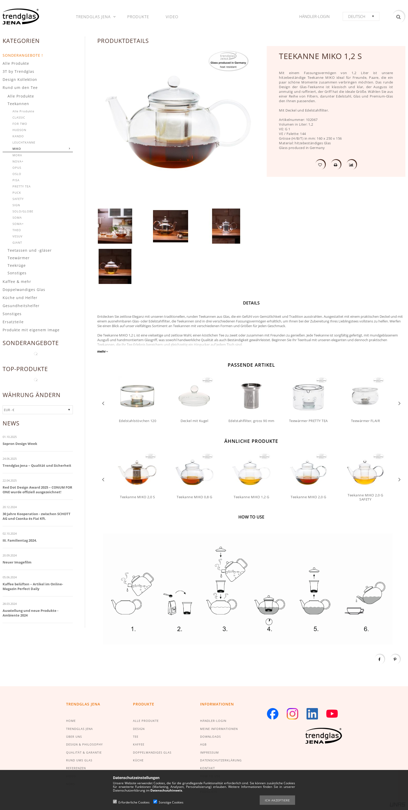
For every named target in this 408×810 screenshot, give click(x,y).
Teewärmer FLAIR (365, 420)
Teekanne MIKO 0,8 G (194, 497)
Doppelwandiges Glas (24, 289)
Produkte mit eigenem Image (31, 329)
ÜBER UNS (74, 736)
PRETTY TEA (21, 186)
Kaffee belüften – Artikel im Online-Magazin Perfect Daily (33, 586)
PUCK (16, 193)
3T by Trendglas (18, 71)
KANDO (18, 136)
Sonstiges (17, 272)
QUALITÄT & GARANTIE (84, 752)
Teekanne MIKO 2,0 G (308, 497)
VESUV (17, 236)
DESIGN (139, 729)
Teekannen (18, 103)
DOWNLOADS (210, 736)
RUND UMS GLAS (79, 760)
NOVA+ (17, 161)
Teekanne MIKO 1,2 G (251, 497)
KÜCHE (138, 760)
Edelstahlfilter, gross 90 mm (251, 420)
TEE (135, 736)
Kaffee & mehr (17, 281)
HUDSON (19, 130)
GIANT (17, 242)
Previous (103, 403)
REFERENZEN (76, 768)
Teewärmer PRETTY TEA (308, 420)
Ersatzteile (13, 321)
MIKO (16, 149)
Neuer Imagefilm (17, 562)
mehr (101, 351)
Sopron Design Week (20, 443)
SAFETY (18, 199)
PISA (16, 180)
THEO (16, 230)
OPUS (16, 168)
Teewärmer (19, 257)
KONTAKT (207, 768)
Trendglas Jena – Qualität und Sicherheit (37, 465)
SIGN (16, 205)
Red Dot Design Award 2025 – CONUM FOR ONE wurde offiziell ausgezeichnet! (37, 489)
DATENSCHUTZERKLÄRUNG (221, 760)
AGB (203, 744)
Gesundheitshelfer (21, 305)
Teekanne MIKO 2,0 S (137, 497)
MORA (17, 155)
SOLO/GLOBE (22, 211)
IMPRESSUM (209, 752)
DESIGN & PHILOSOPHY (84, 744)
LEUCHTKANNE (23, 142)
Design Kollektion (20, 79)
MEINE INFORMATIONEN (219, 729)
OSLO (16, 174)
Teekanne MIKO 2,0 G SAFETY (365, 497)
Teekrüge (17, 265)
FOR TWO (19, 124)
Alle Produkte (16, 63)
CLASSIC (18, 117)
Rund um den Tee (20, 87)
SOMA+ (18, 224)
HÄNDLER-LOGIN (213, 721)
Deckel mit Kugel (194, 420)
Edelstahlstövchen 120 (137, 420)
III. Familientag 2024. (20, 540)
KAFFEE (138, 744)
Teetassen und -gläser (30, 250)
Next (399, 403)
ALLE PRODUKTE (146, 721)
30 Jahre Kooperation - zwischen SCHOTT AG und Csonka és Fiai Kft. (37, 516)
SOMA (17, 217)
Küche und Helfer (20, 297)
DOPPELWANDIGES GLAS (152, 752)
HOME (71, 721)
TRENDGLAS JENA (79, 729)
